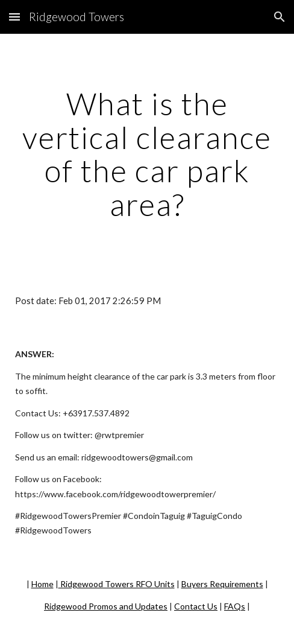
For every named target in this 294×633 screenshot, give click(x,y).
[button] (14, 16)
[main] (147, 154)
